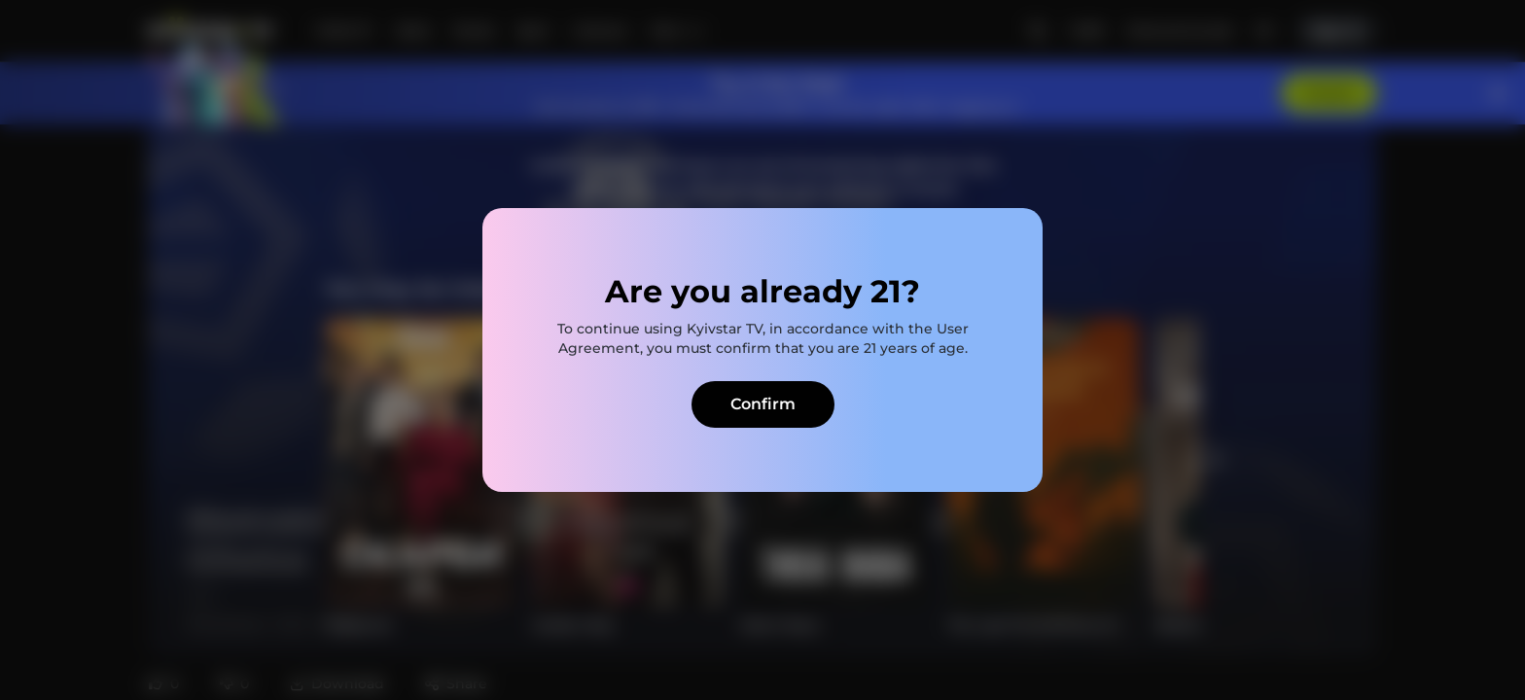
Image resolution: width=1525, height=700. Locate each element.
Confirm (763, 404)
